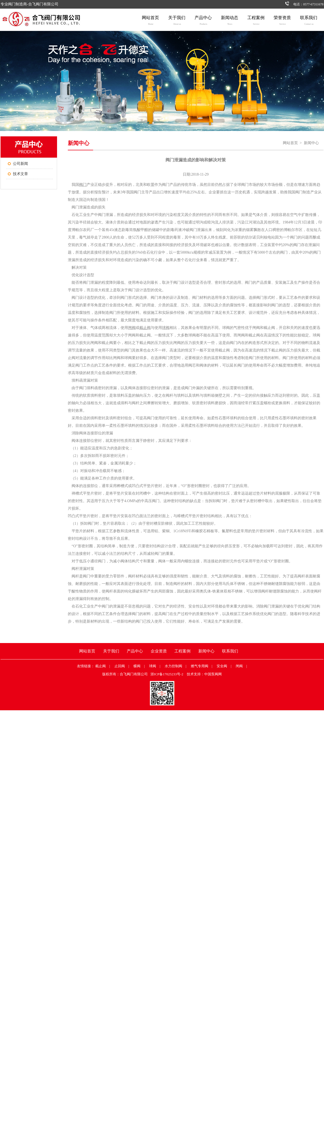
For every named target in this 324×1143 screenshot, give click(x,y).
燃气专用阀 (199, 666)
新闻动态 (229, 21)
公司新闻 (20, 164)
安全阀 (222, 666)
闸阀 (239, 666)
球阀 (152, 666)
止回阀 (119, 666)
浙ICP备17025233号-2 (166, 674)
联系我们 (308, 21)
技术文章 (20, 174)
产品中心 (203, 21)
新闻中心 (311, 143)
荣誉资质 (282, 21)
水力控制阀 (173, 666)
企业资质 (159, 651)
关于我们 (177, 21)
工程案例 (256, 21)
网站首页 (150, 21)
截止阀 (100, 666)
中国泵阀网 (213, 674)
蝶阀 (136, 666)
